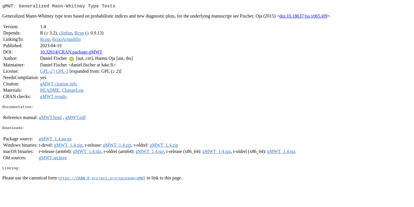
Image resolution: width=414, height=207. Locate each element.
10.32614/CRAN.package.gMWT (71, 53)
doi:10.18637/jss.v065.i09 (303, 17)
